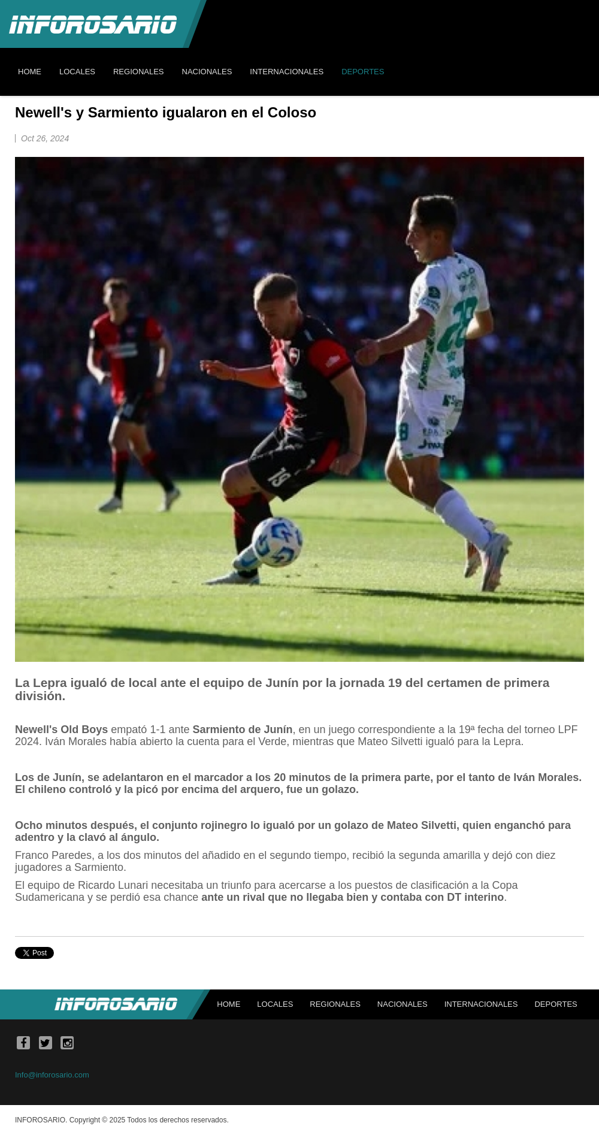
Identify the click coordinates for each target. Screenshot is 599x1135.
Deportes (555, 1004)
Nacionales (402, 1004)
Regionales (335, 1004)
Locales (275, 1004)
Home (228, 1004)
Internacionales (481, 1004)
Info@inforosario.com (52, 1074)
